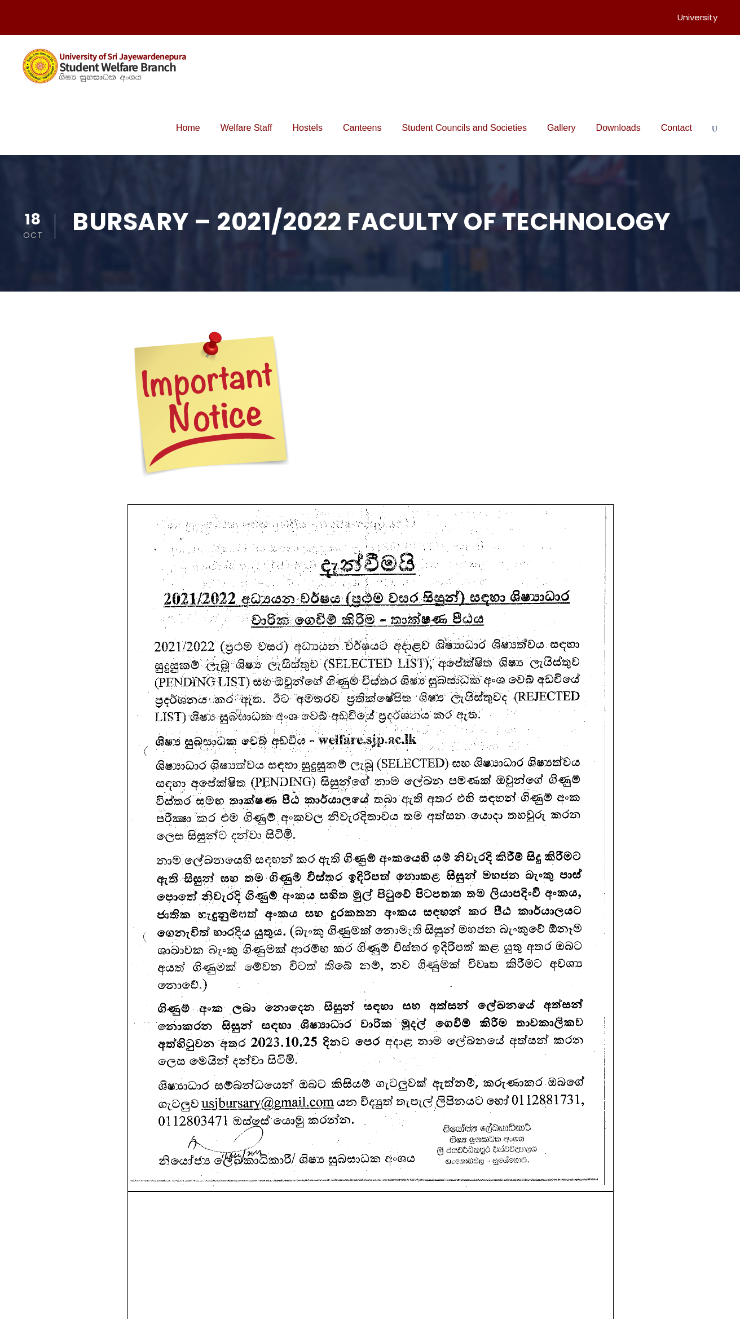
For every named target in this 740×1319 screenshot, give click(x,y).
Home (188, 128)
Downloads (618, 128)
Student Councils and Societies (464, 128)
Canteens (362, 128)
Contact (676, 128)
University (697, 17)
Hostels (308, 128)
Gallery (561, 128)
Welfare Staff (246, 128)
